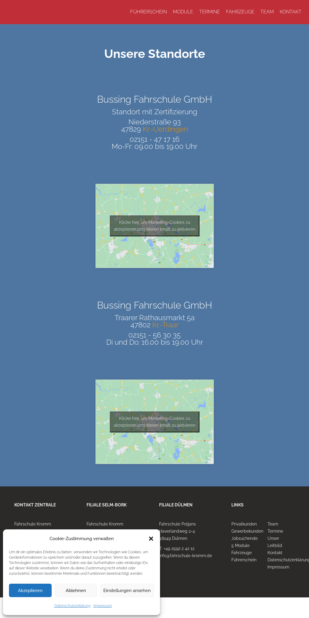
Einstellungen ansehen (127, 590)
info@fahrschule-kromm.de (185, 555)
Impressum (102, 606)
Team (273, 524)
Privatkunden (244, 524)
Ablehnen (76, 590)
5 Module (240, 545)
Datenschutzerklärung (72, 606)
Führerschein (243, 559)
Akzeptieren (30, 590)
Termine (275, 531)
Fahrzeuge (241, 552)
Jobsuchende (244, 538)
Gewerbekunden (247, 531)
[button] (151, 539)
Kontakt (275, 552)
